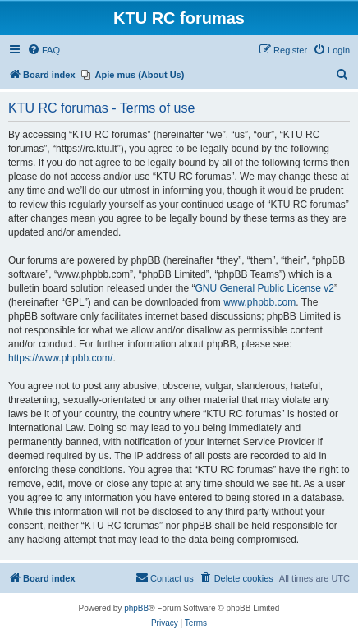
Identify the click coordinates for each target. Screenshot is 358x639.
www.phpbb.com (259, 302)
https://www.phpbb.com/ (60, 358)
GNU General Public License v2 (264, 288)
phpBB (136, 608)
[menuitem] (43, 50)
